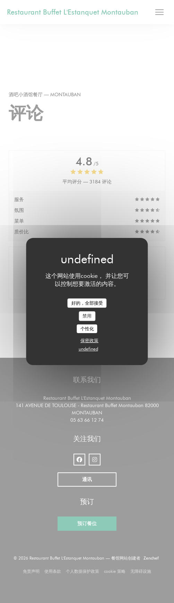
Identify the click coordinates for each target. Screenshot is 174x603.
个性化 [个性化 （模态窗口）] (87, 328)
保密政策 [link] (89, 340)
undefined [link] (88, 349)
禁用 (87, 316)
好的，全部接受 (87, 303)
